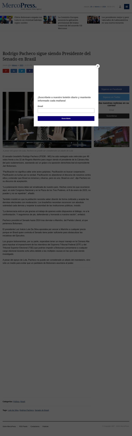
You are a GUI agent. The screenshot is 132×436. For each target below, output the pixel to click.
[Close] (98, 66)
